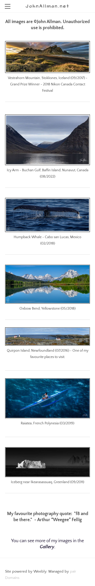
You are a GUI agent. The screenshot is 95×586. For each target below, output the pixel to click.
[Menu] (7, 6)
